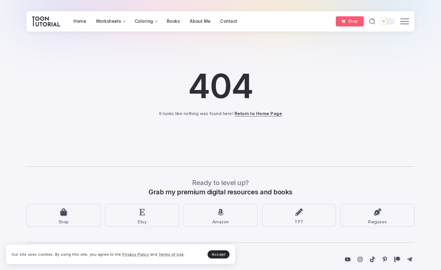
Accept (132, 249)
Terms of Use (70, 252)
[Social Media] (63, 215)
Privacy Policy (34, 252)
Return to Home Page (258, 113)
